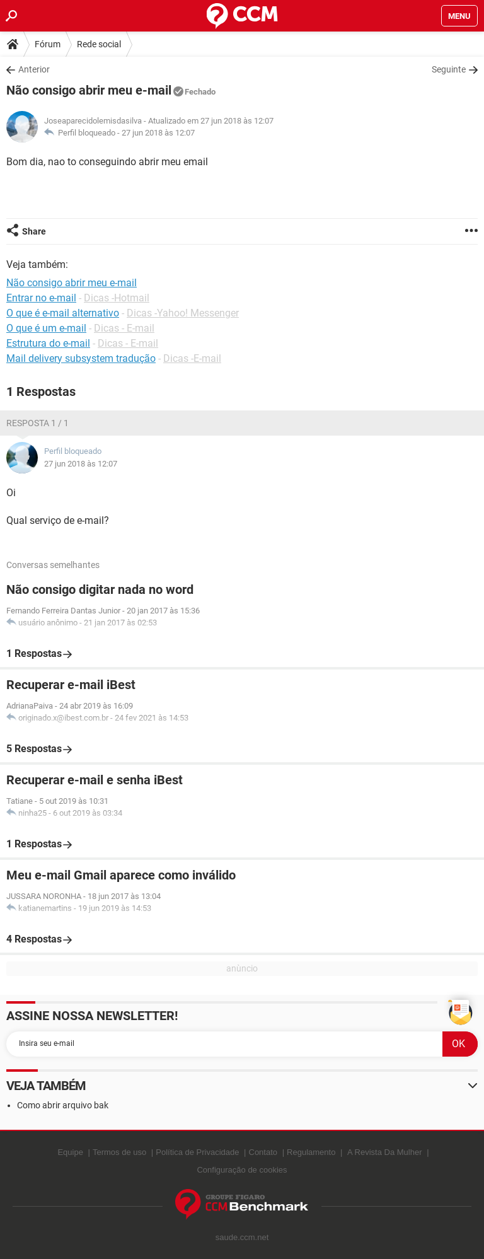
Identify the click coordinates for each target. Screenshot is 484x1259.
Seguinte (449, 69)
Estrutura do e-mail (48, 343)
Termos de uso (119, 1152)
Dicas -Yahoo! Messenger (183, 313)
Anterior (34, 69)
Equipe (70, 1152)
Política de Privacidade (197, 1152)
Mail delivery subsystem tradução (81, 358)
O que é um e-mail (46, 328)
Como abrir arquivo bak (62, 1105)
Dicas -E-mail (192, 358)
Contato (263, 1152)
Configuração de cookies (242, 1170)
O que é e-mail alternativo (62, 313)
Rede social (99, 44)
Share (34, 231)
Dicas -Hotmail (116, 298)
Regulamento (311, 1152)
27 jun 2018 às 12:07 (158, 132)
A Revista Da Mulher (384, 1152)
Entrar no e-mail (41, 298)
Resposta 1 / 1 (37, 423)
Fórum (47, 44)
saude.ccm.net (242, 1237)
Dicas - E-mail (124, 328)
